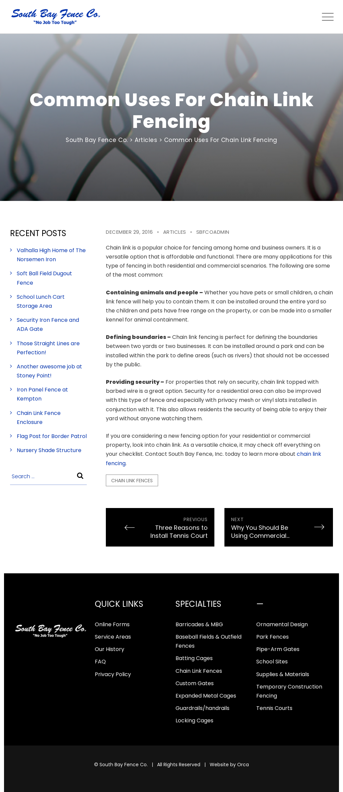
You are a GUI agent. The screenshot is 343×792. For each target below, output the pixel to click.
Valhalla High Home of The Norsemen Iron (51, 254)
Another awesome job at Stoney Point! (49, 371)
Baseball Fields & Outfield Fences (209, 641)
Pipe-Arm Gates (277, 649)
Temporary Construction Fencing (289, 691)
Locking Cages (194, 720)
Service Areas (113, 637)
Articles (174, 231)
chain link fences (132, 480)
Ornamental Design (282, 624)
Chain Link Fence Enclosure (39, 417)
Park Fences (272, 637)
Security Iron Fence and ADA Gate (48, 324)
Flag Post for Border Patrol (52, 436)
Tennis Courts (274, 708)
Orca (243, 764)
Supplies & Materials (282, 674)
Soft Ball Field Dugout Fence (44, 278)
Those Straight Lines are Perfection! (48, 348)
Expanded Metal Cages (206, 696)
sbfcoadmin (212, 231)
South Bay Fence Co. (123, 764)
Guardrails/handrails (202, 708)
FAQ (100, 661)
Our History (109, 649)
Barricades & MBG (199, 624)
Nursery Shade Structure (49, 450)
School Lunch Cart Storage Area (41, 301)
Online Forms (112, 624)
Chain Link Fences (199, 671)
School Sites (272, 661)
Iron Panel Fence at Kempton (42, 394)
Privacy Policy (113, 674)
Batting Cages (194, 658)
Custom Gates (195, 683)
